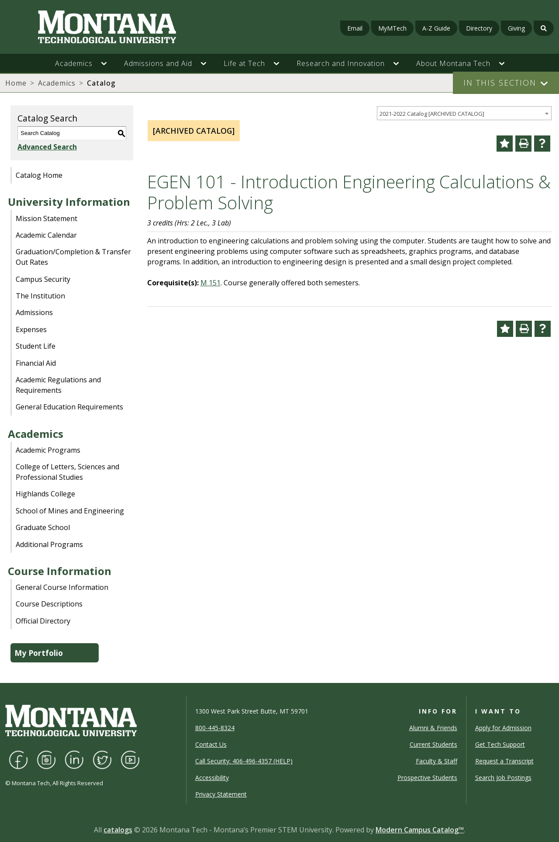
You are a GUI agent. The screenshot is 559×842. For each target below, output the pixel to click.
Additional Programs (49, 544)
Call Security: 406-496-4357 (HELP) (244, 761)
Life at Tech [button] (244, 63)
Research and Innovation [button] (341, 63)
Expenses (31, 329)
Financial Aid (36, 363)
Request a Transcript (504, 761)
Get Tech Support (500, 744)
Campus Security (43, 279)
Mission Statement (46, 218)
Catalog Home (39, 175)
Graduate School (43, 527)
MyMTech (392, 28)
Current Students (433, 744)
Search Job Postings (503, 777)
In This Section (499, 82)
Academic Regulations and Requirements (58, 385)
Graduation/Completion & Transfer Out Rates (73, 257)
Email (354, 28)
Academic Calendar (46, 235)
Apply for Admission (503, 728)
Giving (516, 28)
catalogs (118, 830)
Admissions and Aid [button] (158, 63)
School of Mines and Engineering (70, 511)
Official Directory (43, 621)
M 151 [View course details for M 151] (210, 283)
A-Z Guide (436, 28)
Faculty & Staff (436, 761)
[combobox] (464, 113)
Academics (57, 83)
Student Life (35, 346)
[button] (108, 63)
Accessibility (212, 777)
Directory (479, 28)
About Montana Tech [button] (453, 63)
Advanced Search (47, 147)
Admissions (34, 312)
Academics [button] (74, 63)
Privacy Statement (221, 794)
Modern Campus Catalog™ (420, 830)
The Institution (40, 296)
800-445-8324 (215, 728)
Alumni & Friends (433, 728)
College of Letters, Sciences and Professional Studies (67, 472)
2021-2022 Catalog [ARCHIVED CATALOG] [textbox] (432, 114)
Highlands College (45, 494)
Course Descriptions (49, 604)
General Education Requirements (69, 407)
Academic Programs (48, 450)
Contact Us (211, 744)
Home (16, 83)
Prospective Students (427, 777)
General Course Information (62, 587)
